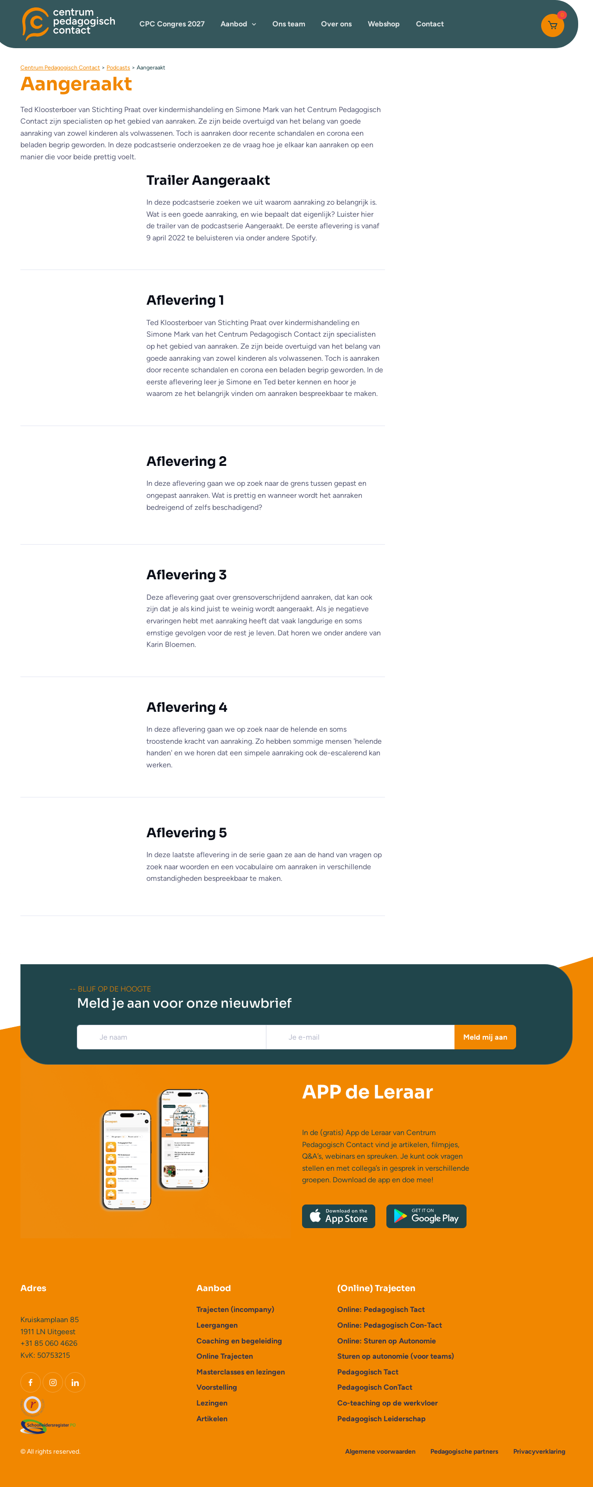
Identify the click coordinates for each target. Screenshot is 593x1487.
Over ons (336, 23)
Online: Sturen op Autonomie (386, 1340)
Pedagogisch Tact (367, 1372)
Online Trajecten (224, 1356)
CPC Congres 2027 (172, 23)
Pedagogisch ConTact (374, 1387)
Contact (430, 23)
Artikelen (211, 1418)
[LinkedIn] (75, 1382)
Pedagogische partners (464, 1452)
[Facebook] (30, 1382)
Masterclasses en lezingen (240, 1372)
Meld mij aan (485, 1037)
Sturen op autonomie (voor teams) (395, 1356)
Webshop (384, 23)
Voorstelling (216, 1387)
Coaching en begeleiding (239, 1340)
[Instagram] (53, 1382)
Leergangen (217, 1325)
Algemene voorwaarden (380, 1452)
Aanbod (234, 23)
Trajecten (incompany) (235, 1309)
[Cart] (552, 25)
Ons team (288, 23)
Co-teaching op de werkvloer (387, 1403)
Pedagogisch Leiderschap (381, 1418)
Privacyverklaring (539, 1452)
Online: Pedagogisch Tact (381, 1309)
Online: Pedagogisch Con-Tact (389, 1325)
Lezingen (211, 1403)
